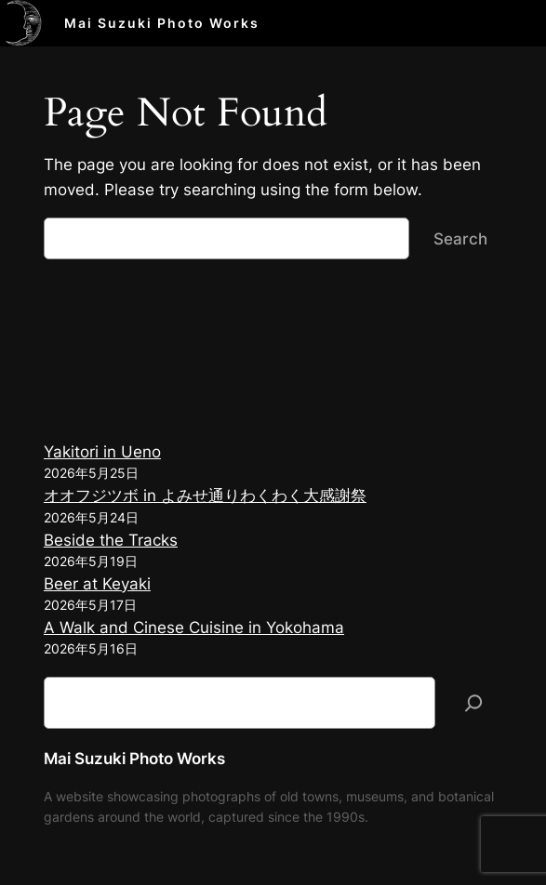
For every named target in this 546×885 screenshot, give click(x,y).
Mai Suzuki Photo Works (162, 23)
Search (460, 239)
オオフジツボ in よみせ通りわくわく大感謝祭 (205, 495)
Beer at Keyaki (97, 584)
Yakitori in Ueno (102, 451)
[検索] (473, 703)
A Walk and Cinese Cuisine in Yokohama (194, 627)
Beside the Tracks (111, 540)
